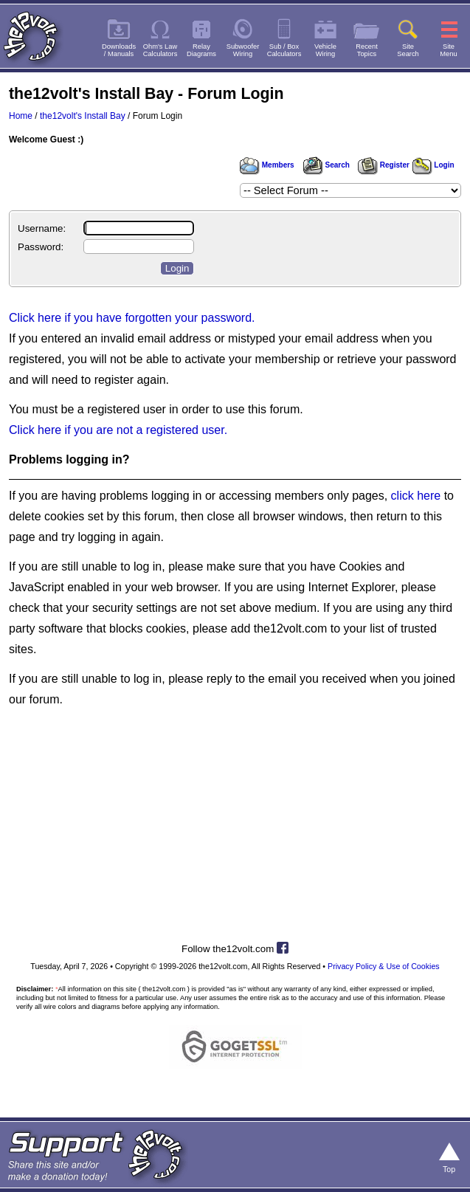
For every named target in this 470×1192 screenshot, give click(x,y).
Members (267, 165)
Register (383, 165)
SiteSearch (408, 50)
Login (433, 165)
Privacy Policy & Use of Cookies (384, 966)
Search (326, 165)
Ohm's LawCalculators (160, 50)
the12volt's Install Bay (82, 116)
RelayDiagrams (201, 50)
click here (416, 495)
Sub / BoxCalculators (284, 50)
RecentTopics (367, 50)
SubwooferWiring (243, 50)
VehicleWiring (325, 50)
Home (20, 116)
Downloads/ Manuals (119, 50)
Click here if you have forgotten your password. (132, 317)
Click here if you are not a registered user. (118, 430)
